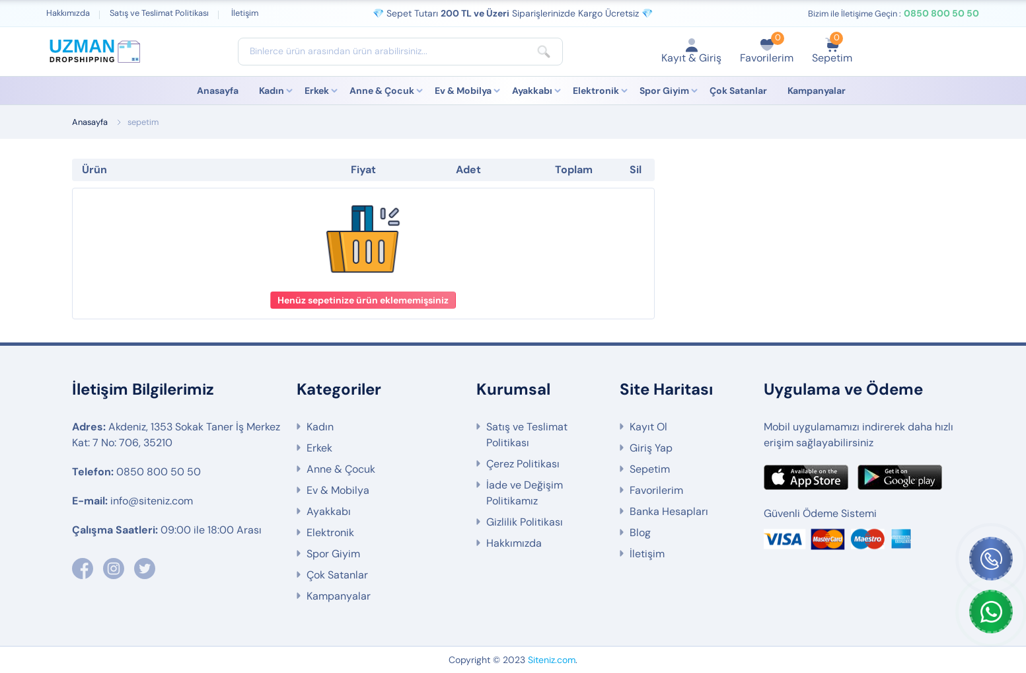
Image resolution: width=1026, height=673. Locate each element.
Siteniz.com (551, 660)
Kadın (271, 91)
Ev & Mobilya (463, 91)
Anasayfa (217, 91)
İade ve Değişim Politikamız (524, 493)
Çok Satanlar (738, 91)
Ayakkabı (532, 91)
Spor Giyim (664, 91)
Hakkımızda (68, 13)
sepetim (143, 122)
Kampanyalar (817, 91)
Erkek (317, 91)
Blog (640, 532)
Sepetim (650, 469)
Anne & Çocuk (381, 91)
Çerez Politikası (523, 464)
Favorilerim (656, 490)
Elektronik (596, 91)
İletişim (244, 13)
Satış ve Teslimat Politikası (159, 13)
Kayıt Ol (648, 427)
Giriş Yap (651, 448)
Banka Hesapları (669, 511)
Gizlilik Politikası (524, 522)
